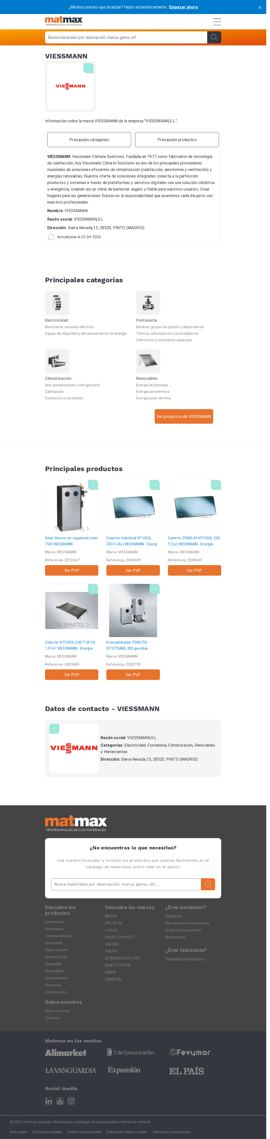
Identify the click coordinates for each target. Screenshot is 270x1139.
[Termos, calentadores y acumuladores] (178, 333)
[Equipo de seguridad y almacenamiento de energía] (87, 333)
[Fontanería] (178, 307)
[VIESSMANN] (74, 748)
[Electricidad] (87, 307)
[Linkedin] (48, 1101)
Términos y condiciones (171, 1132)
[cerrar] (259, 7)
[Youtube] (60, 1101)
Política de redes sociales (127, 1132)
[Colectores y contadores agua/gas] (178, 339)
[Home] (64, 21)
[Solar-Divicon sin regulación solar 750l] (71, 528)
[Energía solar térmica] (178, 398)
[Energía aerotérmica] (178, 391)
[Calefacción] (87, 391)
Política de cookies (47, 1132)
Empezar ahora (183, 7)
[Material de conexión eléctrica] (87, 326)
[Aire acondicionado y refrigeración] (87, 385)
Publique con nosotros (184, 958)
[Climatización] (87, 365)
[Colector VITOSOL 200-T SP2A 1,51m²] (71, 632)
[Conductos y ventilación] (87, 398)
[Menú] (217, 22)
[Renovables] (178, 365)
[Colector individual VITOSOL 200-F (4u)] (133, 528)
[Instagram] (71, 1101)
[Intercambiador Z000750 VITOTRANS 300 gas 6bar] (133, 632)
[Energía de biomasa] (178, 385)
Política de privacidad (84, 1132)
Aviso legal (18, 1132)
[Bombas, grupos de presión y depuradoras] (178, 326)
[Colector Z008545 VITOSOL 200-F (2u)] (194, 528)
